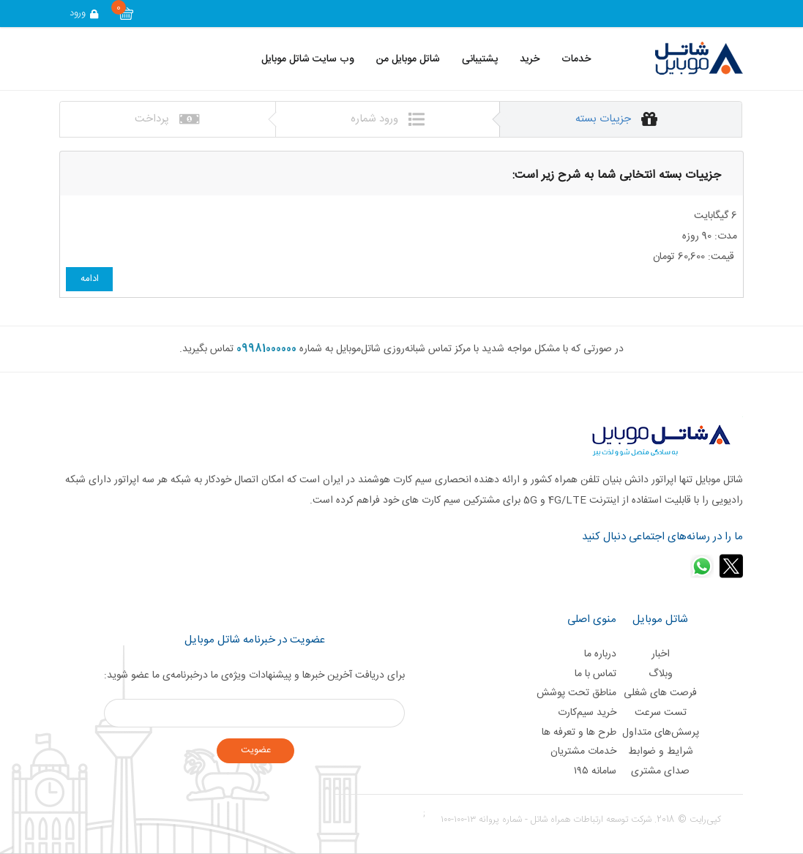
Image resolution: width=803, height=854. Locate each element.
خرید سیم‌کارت (587, 713)
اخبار (660, 654)
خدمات (576, 59)
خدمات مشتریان (583, 751)
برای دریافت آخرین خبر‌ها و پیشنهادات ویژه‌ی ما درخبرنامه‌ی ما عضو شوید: (254, 675)
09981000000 (266, 349)
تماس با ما (595, 674)
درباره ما (600, 654)
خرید (529, 59)
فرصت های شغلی (660, 693)
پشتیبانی (480, 59)
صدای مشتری (660, 771)
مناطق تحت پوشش (576, 693)
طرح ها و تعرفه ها (579, 732)
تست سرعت (661, 713)
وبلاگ (661, 674)
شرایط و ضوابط (660, 751)
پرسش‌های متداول (660, 732)
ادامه (90, 279)
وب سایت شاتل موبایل (307, 59)
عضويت (256, 750)
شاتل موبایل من (408, 59)
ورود (85, 13)
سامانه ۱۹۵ (595, 771)
